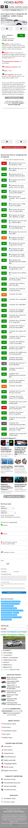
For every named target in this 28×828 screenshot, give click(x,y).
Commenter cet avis (14, 98)
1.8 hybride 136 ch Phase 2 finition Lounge (16, 413)
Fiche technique (7, 653)
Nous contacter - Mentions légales (14, 811)
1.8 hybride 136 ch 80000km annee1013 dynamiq (16, 310)
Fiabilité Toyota (7, 737)
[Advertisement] (14, 124)
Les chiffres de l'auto (10, 789)
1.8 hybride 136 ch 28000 (16, 304)
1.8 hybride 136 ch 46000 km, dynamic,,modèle (17, 381)
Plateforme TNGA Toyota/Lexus (12, 699)
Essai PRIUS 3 (7, 650)
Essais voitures (8, 750)
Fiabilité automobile (9, 760)
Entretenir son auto (10, 779)
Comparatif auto (9, 753)
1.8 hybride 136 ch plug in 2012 (17, 331)
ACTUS (25, 7)
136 (11, 669)
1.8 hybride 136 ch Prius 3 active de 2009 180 (17, 192)
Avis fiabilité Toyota (10, 798)
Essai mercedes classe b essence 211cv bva (12, 610)
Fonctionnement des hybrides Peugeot (21, 485)
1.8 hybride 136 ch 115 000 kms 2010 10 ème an (17, 279)
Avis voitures (8, 746)
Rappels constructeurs (10, 770)
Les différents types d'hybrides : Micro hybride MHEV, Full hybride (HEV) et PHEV (21, 451)
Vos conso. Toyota (9, 802)
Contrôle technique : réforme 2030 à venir (7, 467)
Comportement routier (10, 660)
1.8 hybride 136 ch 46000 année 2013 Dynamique (17, 353)
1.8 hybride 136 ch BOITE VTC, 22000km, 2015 (17, 238)
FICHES (12, 7)
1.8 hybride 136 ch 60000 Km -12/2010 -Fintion (17, 342)
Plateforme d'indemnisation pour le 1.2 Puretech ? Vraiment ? (7, 487)
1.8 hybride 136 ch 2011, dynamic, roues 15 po (16, 186)
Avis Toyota (6, 734)
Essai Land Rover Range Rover (9, 615)
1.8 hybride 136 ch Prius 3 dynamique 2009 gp (16, 358)
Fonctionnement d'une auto (12, 783)
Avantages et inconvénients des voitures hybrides (6, 449)
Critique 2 (16, 612)
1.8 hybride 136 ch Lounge (16, 299)
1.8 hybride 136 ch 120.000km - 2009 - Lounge (16, 197)
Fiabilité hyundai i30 (6, 619)
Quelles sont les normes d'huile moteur (11, 601)
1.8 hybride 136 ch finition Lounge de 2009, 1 (17, 268)
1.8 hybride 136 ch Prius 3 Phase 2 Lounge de (17, 210)
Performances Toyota (9, 724)
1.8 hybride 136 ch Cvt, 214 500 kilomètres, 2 (17, 163)
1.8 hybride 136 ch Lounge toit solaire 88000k (17, 227)
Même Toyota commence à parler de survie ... (14, 678)
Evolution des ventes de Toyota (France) (14, 691)
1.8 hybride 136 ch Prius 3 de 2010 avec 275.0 (17, 392)
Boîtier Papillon (19, 466)
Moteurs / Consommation (10, 657)
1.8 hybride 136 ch (14, 294)
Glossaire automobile (10, 786)
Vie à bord (6, 662)
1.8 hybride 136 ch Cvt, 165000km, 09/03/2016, (16, 175)
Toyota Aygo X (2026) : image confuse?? (13, 682)
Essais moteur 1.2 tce (7, 612)
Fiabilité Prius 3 (7, 665)
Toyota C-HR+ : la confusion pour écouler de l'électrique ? (13, 686)
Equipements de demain (7, 606)
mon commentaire (14, 592)
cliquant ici (15, 825)
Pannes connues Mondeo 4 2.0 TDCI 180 (11, 617)
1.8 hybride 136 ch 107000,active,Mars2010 (15, 423)
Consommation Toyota (10, 731)
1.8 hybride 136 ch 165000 (18, 273)
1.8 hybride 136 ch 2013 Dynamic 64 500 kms (16, 249)
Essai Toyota (7, 727)
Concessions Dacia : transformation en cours (14, 703)
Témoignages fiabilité (10, 763)
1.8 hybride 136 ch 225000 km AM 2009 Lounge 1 (17, 348)
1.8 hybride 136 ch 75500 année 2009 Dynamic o (16, 255)
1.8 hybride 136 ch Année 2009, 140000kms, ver (17, 216)
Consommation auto (10, 757)
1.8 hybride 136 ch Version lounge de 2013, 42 (17, 244)
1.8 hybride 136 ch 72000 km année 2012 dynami (17, 326)
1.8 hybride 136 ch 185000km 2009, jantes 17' (17, 429)
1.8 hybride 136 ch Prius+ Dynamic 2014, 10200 (16, 397)
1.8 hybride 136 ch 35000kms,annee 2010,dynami (17, 374)
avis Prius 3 (7, 655)
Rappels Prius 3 (7, 667)
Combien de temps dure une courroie (10, 603)
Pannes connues (8, 767)
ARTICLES (19, 7)
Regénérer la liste (14, 496)
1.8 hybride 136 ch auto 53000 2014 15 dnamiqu (17, 407)
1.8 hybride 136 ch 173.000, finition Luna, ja (17, 204)
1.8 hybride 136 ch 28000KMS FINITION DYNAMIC (17, 260)
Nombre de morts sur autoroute (9, 608)
